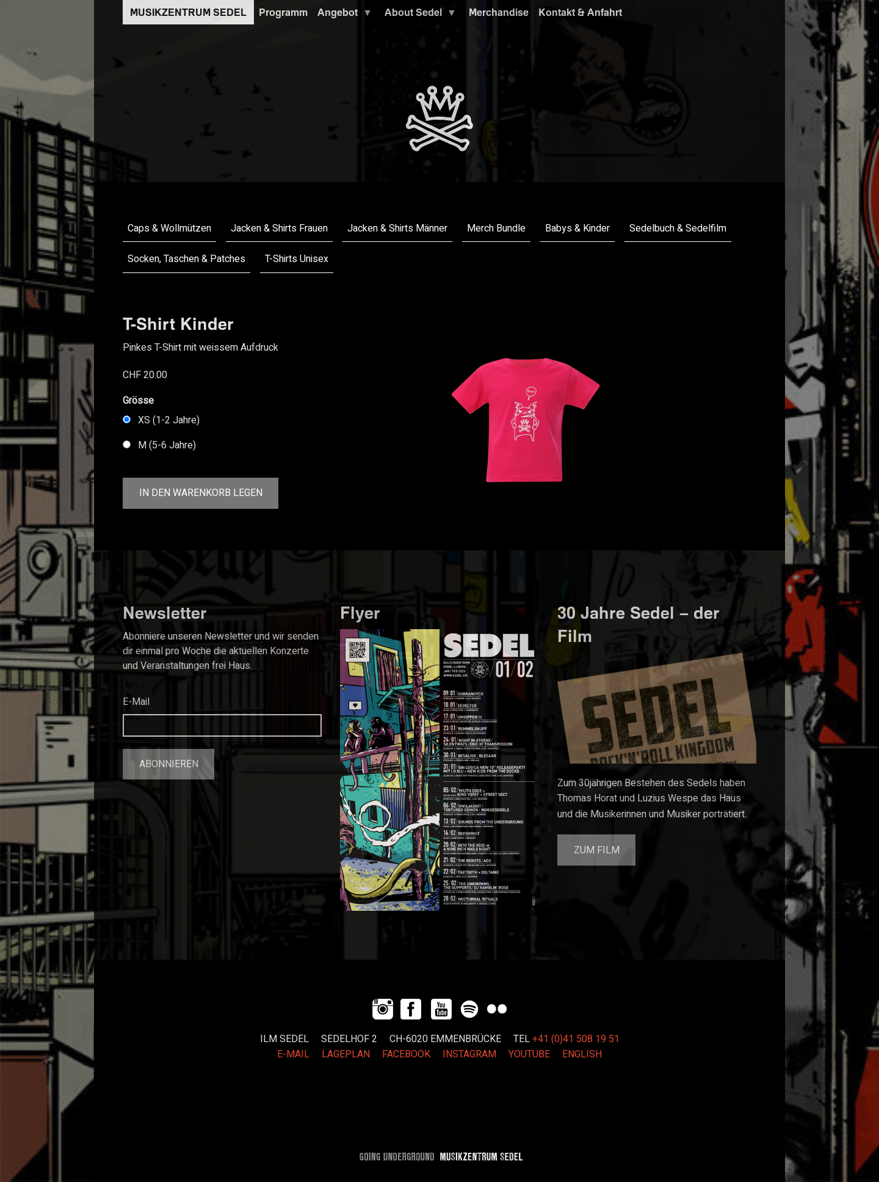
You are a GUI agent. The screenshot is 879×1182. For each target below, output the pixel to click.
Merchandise (499, 12)
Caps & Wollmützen (169, 228)
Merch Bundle (496, 228)
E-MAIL (293, 1054)
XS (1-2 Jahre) (169, 420)
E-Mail (136, 702)
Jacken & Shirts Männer (397, 228)
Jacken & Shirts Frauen (279, 228)
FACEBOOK (406, 1054)
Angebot (342, 15)
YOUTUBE (529, 1054)
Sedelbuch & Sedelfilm (677, 228)
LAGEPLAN (346, 1054)
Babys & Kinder (577, 228)
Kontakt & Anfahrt (580, 12)
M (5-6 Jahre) (167, 445)
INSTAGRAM (469, 1054)
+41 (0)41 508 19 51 (576, 1039)
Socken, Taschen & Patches (186, 259)
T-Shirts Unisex (296, 259)
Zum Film (597, 850)
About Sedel (418, 15)
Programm (283, 12)
